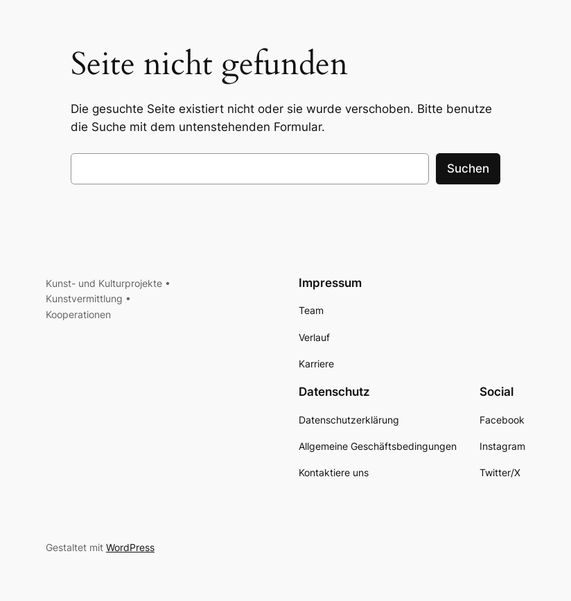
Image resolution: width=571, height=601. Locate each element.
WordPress (130, 547)
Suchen (468, 168)
